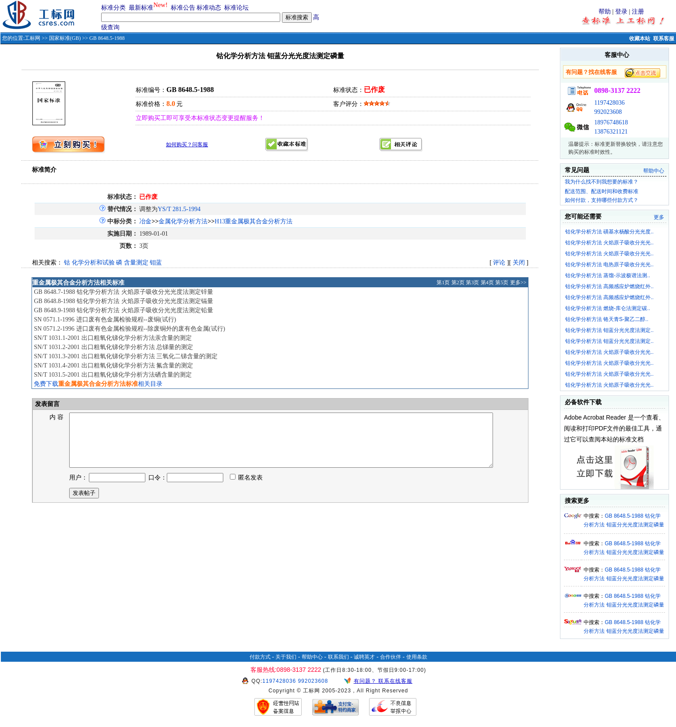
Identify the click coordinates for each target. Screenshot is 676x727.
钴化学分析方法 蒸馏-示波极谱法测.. (607, 275)
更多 (659, 217)
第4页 (487, 282)
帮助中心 (653, 171)
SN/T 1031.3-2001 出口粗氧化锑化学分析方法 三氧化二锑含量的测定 (126, 356)
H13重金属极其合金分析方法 (253, 221)
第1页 (443, 282)
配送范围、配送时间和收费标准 (601, 191)
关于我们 (285, 657)
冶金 (145, 221)
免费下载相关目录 (98, 384)
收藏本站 (639, 38)
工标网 (32, 38)
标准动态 (209, 7)
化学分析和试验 (93, 262)
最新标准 (141, 7)
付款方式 (260, 657)
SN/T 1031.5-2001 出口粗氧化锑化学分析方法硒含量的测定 (112, 374)
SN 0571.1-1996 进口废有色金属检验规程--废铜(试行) (105, 319)
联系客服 (663, 38)
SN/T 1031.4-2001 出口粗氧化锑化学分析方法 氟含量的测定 (113, 365)
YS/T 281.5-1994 (179, 209)
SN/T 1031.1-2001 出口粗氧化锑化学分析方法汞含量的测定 (112, 338)
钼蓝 (156, 262)
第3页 (472, 282)
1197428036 (609, 102)
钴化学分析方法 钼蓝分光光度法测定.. (609, 330)
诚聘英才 (364, 657)
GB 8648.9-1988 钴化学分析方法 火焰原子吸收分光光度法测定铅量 (123, 310)
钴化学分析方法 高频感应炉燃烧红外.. (609, 286)
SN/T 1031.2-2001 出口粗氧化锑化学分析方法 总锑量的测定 (113, 347)
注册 (638, 11)
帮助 (605, 11)
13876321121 (610, 131)
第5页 (501, 282)
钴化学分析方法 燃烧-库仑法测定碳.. (607, 308)
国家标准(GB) (65, 38)
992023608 (608, 112)
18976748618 (611, 122)
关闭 (519, 262)
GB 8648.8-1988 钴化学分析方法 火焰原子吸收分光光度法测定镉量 (123, 301)
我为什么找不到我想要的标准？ (601, 182)
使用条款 (416, 657)
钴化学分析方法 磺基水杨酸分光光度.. (609, 232)
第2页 (458, 282)
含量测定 (136, 262)
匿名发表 (246, 488)
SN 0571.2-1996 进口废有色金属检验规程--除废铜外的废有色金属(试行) (129, 328)
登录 (621, 11)
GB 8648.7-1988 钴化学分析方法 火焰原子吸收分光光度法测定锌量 (123, 292)
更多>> (518, 282)
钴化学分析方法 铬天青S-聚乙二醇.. (606, 319)
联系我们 (338, 657)
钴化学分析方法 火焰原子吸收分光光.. (609, 243)
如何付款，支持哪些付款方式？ (601, 200)
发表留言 (47, 404)
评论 (499, 262)
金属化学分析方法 (183, 221)
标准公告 (183, 7)
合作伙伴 (390, 657)
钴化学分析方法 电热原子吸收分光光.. (609, 264)
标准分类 (113, 7)
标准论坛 (236, 7)
